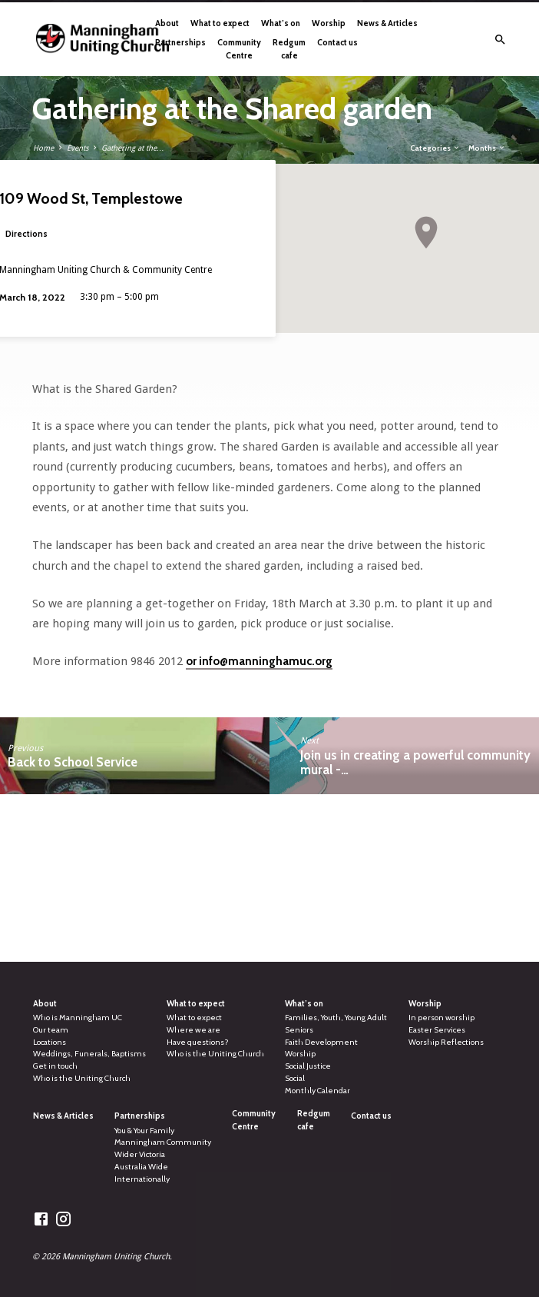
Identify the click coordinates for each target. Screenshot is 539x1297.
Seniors (299, 1030)
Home (43, 148)
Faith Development (321, 1042)
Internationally (142, 1179)
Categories (435, 147)
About (167, 23)
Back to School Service (72, 762)
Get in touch (55, 1066)
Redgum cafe (289, 48)
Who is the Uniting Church (82, 1078)
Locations (49, 1042)
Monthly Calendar (317, 1091)
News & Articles (387, 23)
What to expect (220, 23)
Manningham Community (162, 1142)
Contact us (337, 42)
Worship (329, 23)
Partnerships (180, 42)
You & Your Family (144, 1131)
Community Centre (239, 48)
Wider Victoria (139, 1154)
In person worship (441, 1018)
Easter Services (436, 1030)
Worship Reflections (446, 1042)
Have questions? (198, 1042)
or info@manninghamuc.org (259, 661)
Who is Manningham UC (77, 1018)
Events (77, 148)
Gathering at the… (132, 148)
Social (295, 1078)
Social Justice (308, 1066)
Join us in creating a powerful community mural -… (415, 762)
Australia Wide (141, 1167)
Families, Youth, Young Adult (336, 1018)
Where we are (193, 1030)
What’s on (280, 23)
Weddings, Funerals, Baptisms (89, 1054)
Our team (50, 1030)
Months (487, 147)
